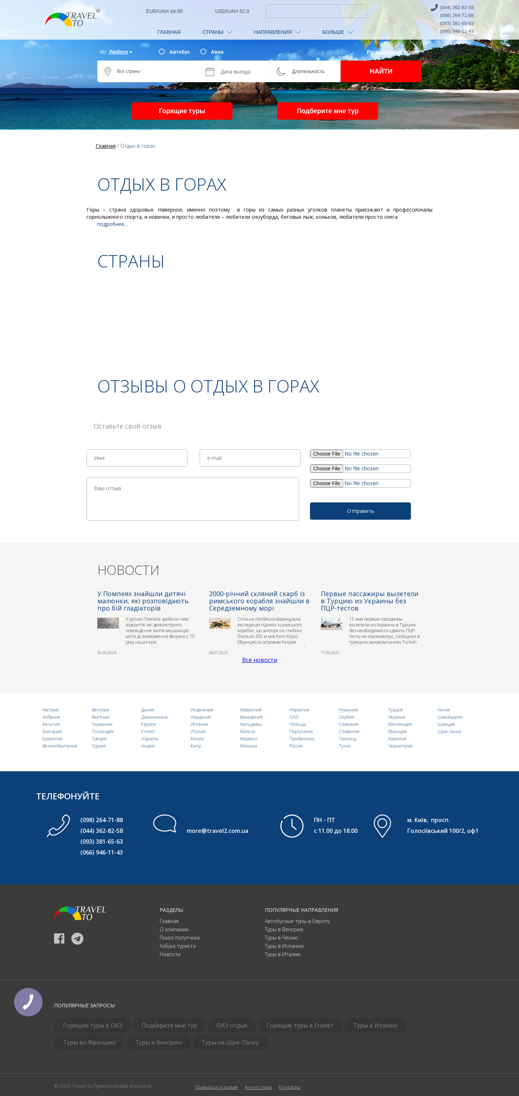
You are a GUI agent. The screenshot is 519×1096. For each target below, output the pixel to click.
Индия (148, 746)
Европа (148, 724)
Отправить (360, 510)
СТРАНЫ (217, 32)
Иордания (201, 717)
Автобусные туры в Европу (297, 921)
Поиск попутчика (180, 937)
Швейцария (450, 717)
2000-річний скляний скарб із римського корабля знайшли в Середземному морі (259, 600)
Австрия (51, 710)
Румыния (348, 710)
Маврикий (251, 710)
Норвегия (299, 710)
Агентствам (258, 1087)
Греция (99, 739)
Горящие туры (182, 111)
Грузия (99, 746)
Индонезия (202, 710)
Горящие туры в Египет (300, 1025)
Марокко (248, 739)
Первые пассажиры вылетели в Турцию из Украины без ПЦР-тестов (369, 600)
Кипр (196, 746)
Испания (199, 724)
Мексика (248, 746)
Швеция (446, 724)
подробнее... (112, 224)
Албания (51, 717)
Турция (395, 710)
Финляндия (400, 724)
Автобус (179, 52)
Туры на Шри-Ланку (230, 1042)
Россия (296, 746)
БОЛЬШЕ (338, 32)
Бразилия (52, 739)
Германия (102, 724)
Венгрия (100, 710)
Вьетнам (101, 717)
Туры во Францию (89, 1042)
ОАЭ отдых (232, 1025)
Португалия (301, 731)
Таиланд (347, 739)
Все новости (259, 660)
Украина (396, 717)
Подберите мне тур (328, 111)
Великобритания (60, 746)
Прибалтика (301, 739)
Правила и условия (216, 1087)
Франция (397, 731)
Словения (349, 731)
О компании (174, 929)
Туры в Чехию (281, 937)
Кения (197, 739)
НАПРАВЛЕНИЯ (277, 32)
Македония (251, 717)
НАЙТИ (381, 71)
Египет (148, 731)
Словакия (348, 724)
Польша (297, 724)
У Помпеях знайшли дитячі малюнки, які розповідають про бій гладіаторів (142, 600)
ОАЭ (293, 717)
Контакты (290, 1087)
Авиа (217, 52)
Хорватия (397, 739)
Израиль (150, 739)
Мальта (247, 731)
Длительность (308, 71)
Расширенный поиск (392, 52)
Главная (169, 921)
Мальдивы (251, 724)
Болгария (52, 731)
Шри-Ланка (449, 731)
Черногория (400, 746)
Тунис (345, 746)
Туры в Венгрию (284, 929)
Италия (198, 731)
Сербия (346, 717)
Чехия (444, 710)
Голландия (103, 731)
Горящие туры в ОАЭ (92, 1025)
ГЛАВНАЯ (169, 32)
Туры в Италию (283, 954)
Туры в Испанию (284, 945)
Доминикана (154, 717)
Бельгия (51, 724)
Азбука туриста (178, 945)
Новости (170, 954)
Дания (147, 710)
